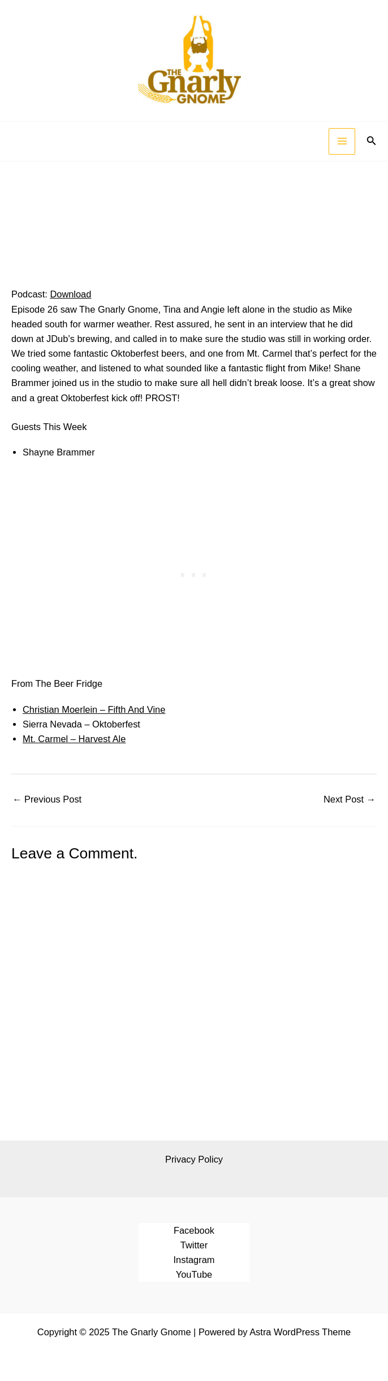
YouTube (194, 1274)
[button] (372, 141)
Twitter (194, 1245)
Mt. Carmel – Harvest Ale (74, 739)
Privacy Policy (194, 1159)
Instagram (194, 1260)
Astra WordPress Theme (300, 1332)
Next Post (350, 799)
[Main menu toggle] (342, 141)
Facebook (194, 1230)
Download (70, 294)
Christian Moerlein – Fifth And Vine (94, 709)
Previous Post (46, 799)
